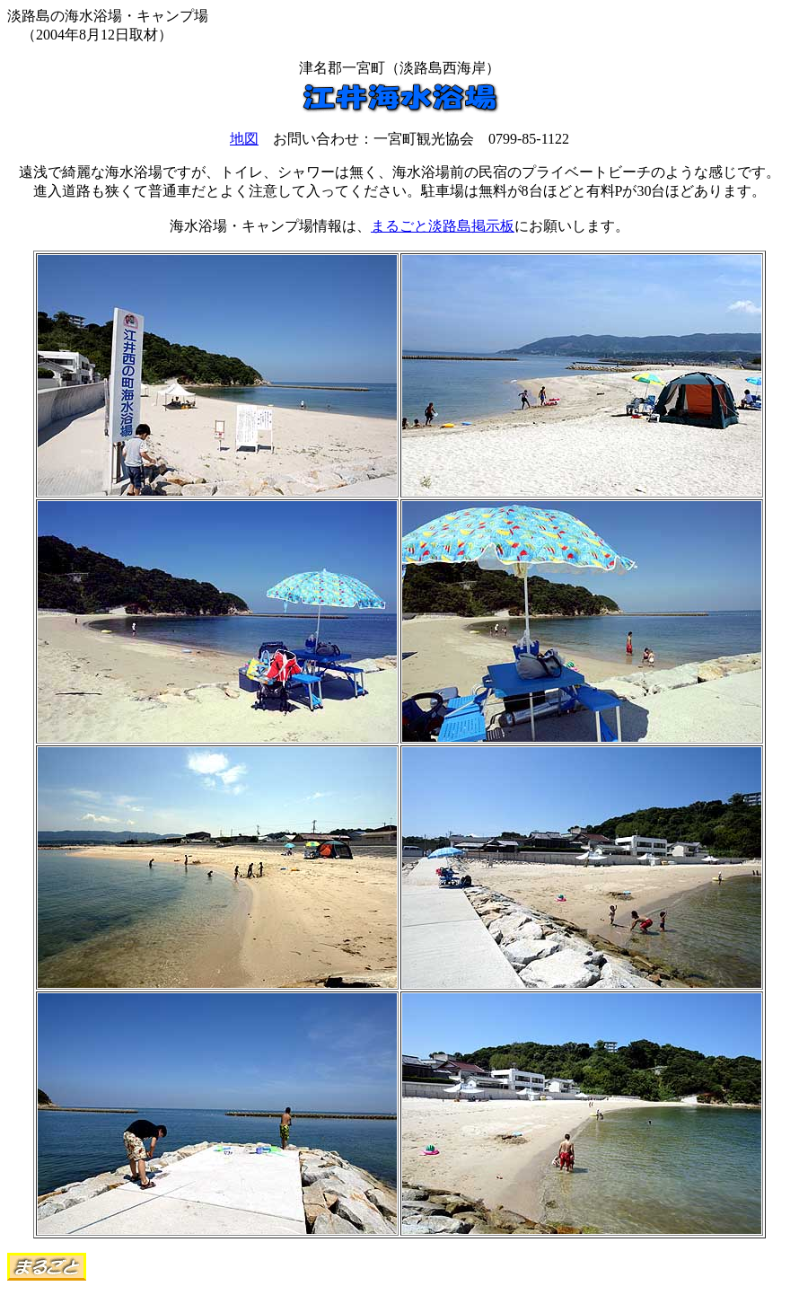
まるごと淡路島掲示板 (442, 225)
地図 (244, 138)
